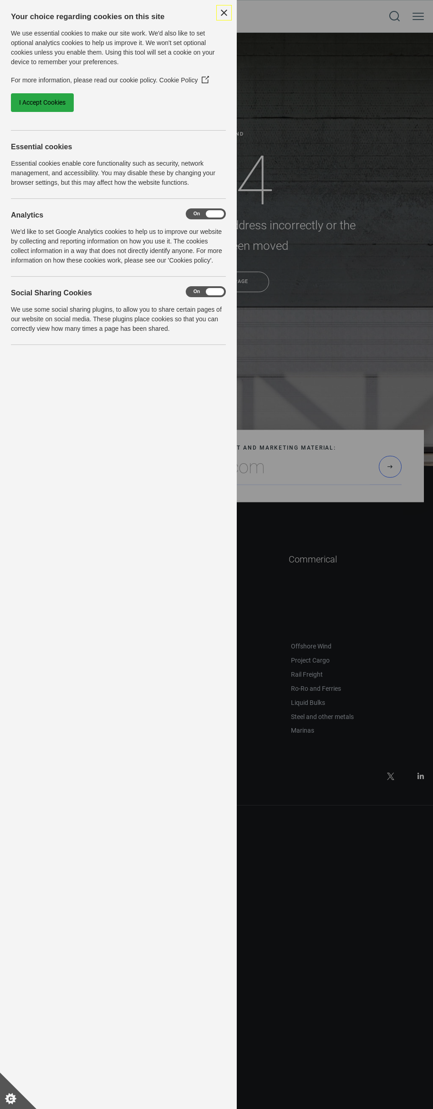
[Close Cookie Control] (224, 12)
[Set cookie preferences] (18, 1091)
